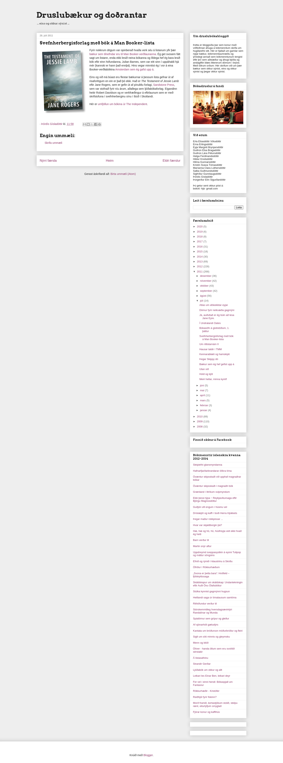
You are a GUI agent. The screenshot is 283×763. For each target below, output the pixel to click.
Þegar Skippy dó (208, 359)
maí (202, 390)
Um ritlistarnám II (209, 344)
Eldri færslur (171, 160)
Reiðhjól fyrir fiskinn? (205, 697)
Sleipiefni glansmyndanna (207, 464)
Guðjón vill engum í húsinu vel (210, 507)
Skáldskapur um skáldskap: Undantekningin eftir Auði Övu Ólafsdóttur (218, 584)
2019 (200, 231)
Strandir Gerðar (202, 663)
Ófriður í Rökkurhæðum (206, 567)
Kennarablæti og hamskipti (214, 354)
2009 (200, 421)
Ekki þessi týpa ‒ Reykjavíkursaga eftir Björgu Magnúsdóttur (215, 499)
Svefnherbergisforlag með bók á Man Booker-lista (216, 338)
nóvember (206, 280)
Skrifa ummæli (53, 142)
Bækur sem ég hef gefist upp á (216, 364)
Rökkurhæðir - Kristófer (206, 690)
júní (202, 385)
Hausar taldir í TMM (210, 349)
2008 (200, 426)
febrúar (204, 405)
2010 (200, 416)
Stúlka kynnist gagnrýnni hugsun (211, 591)
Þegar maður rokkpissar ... (208, 519)
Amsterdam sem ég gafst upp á (134, 69)
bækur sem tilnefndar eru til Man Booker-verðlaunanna (122, 54)
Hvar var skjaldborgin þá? (207, 525)
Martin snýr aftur (202, 546)
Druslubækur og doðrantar (92, 15)
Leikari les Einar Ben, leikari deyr (211, 675)
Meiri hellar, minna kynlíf (213, 379)
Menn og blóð (201, 642)
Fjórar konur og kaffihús (206, 711)
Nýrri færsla (48, 160)
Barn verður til (201, 540)
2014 (200, 256)
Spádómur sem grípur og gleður (211, 618)
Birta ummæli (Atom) (123, 173)
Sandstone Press (163, 84)
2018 (200, 236)
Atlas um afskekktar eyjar (213, 305)
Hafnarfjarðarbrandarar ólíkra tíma (212, 470)
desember (206, 275)
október (204, 285)
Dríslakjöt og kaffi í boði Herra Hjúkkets (215, 513)
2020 (200, 226)
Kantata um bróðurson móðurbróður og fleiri (218, 630)
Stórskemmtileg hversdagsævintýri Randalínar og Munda (212, 611)
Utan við (204, 369)
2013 (200, 261)
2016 (200, 246)
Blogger (148, 755)
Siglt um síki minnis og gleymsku (211, 636)
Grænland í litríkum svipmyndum (211, 491)
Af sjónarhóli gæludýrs (205, 624)
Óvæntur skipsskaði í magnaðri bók (213, 485)
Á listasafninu (200, 657)
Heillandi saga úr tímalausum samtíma (214, 597)
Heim (110, 160)
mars (203, 400)
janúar (204, 410)
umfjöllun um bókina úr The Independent (122, 104)
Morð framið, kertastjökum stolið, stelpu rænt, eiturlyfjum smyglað (215, 704)
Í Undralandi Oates (210, 323)
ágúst (203, 295)
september (206, 290)
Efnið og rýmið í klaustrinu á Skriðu (212, 561)
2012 (200, 266)
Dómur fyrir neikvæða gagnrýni (216, 310)
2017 (200, 241)
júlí (202, 300)
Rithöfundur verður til (205, 603)
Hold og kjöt (206, 374)
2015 (200, 251)
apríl (203, 395)
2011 (200, 271)
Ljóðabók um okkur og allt (207, 669)
